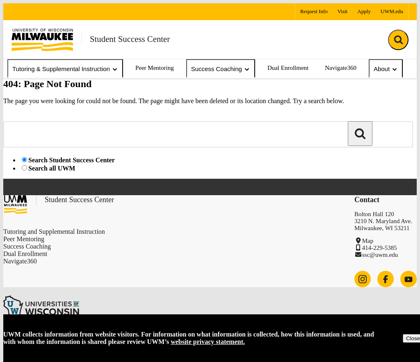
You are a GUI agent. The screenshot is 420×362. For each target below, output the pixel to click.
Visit (343, 11)
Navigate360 (340, 68)
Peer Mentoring (154, 68)
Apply (364, 11)
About (386, 69)
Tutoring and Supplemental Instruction (54, 231)
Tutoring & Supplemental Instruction (65, 69)
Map (368, 240)
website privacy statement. (208, 341)
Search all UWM (51, 168)
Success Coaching (220, 69)
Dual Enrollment (287, 68)
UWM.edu (392, 11)
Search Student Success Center (71, 160)
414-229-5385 (379, 247)
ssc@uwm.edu (380, 254)
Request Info (314, 11)
